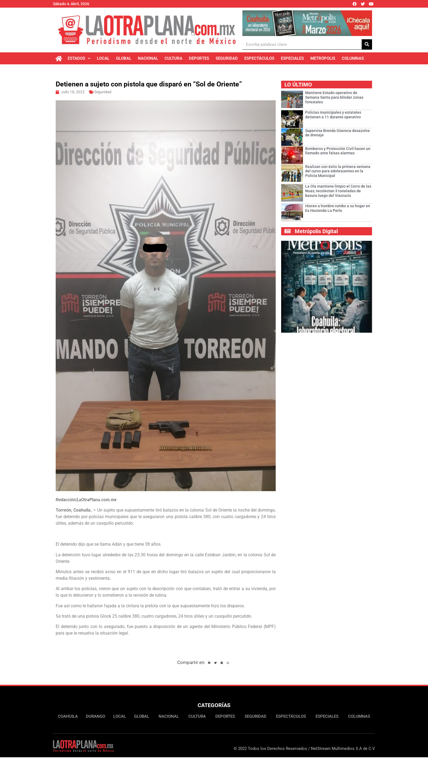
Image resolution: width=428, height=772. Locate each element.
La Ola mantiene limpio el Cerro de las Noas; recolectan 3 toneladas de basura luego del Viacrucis (338, 191)
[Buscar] (367, 44)
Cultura (173, 58)
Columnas (353, 58)
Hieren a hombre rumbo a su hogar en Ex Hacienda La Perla (337, 208)
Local (103, 58)
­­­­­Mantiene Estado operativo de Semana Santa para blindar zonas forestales (334, 97)
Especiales (292, 58)
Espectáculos (259, 58)
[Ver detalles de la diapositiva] (307, 23)
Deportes (199, 58)
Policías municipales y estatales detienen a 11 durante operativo (333, 114)
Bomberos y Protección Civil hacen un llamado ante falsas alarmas (337, 150)
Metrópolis (322, 58)
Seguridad (227, 58)
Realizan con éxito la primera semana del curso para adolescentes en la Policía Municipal (337, 171)
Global (123, 58)
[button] (209, 663)
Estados (79, 58)
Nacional (148, 58)
